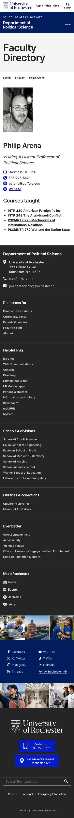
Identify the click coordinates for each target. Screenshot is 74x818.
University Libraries (16, 503)
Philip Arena (37, 77)
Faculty (20, 77)
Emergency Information (52, 794)
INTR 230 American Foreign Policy (34, 210)
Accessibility (12, 540)
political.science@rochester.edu (32, 286)
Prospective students (17, 311)
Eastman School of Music (20, 450)
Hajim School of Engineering (22, 445)
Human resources (15, 381)
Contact (8, 369)
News (9, 582)
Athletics (12, 597)
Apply (39, 5)
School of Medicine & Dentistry (23, 456)
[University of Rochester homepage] (17, 5)
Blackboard (11, 403)
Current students (14, 316)
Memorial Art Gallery (17, 509)
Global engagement (16, 534)
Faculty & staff (12, 328)
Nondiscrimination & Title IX (22, 557)
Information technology (19, 397)
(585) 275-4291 (21, 279)
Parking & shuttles (15, 392)
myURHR (9, 408)
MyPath (8, 414)
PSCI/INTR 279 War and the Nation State (39, 229)
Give (56, 5)
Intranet (8, 358)
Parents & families (15, 322)
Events (10, 589)
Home (7, 77)
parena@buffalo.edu (24, 183)
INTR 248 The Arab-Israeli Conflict (34, 215)
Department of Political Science (18, 25)
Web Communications (18, 364)
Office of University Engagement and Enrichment (36, 551)
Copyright (27, 794)
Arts (9, 604)
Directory (9, 375)
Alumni (8, 333)
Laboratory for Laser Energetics (24, 478)
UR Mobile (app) (14, 386)
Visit (48, 5)
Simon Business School (19, 467)
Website (15, 189)
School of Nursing (15, 461)
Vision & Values (13, 545)
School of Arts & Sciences (22, 17)
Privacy (12, 794)
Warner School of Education (22, 472)
